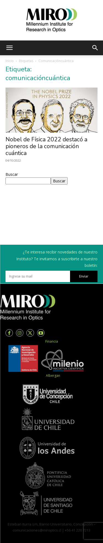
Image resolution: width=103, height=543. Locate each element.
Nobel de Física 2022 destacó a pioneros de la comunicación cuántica (46, 146)
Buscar (11, 174)
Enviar (83, 276)
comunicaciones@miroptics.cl (37, 530)
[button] (9, 47)
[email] (37, 276)
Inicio (9, 61)
